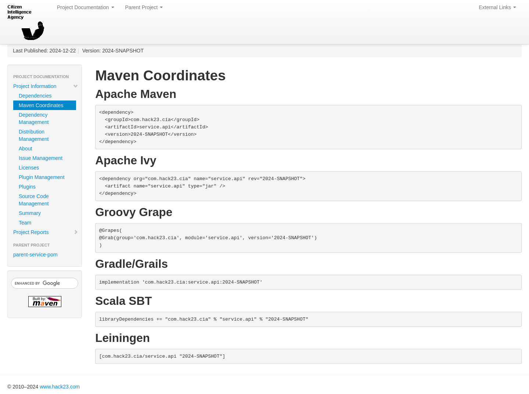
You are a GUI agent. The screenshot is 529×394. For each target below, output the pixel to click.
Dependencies (35, 96)
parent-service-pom (35, 255)
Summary (30, 213)
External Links (497, 7)
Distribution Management (34, 135)
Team (25, 223)
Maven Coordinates (41, 105)
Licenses (29, 168)
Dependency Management (34, 118)
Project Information (45, 86)
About (25, 149)
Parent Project (144, 7)
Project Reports (45, 232)
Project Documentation (85, 7)
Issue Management (40, 158)
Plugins (27, 187)
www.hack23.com (60, 387)
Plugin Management (42, 177)
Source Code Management (34, 200)
